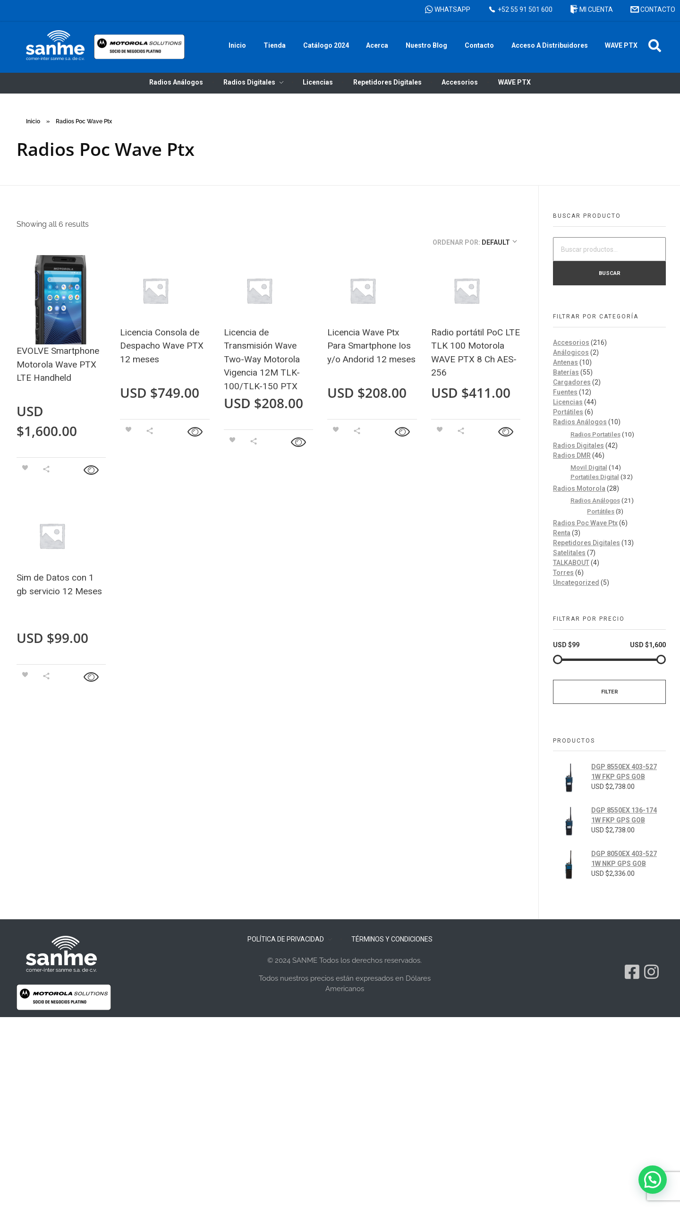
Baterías (566, 372)
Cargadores (572, 382)
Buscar (609, 273)
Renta (561, 533)
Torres (563, 572)
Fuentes (565, 392)
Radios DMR (572, 455)
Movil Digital (588, 467)
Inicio (33, 121)
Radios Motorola (579, 488)
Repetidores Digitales (586, 543)
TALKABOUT (571, 562)
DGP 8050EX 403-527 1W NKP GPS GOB (624, 858)
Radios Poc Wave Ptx (585, 523)
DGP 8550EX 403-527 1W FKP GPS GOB (624, 771)
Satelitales (569, 552)
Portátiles (568, 412)
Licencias (568, 402)
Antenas (565, 362)
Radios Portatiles (595, 434)
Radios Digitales (578, 445)
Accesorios (571, 342)
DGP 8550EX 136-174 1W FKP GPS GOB (624, 815)
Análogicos (571, 352)
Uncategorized (576, 582)
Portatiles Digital (594, 476)
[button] (654, 45)
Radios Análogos (580, 422)
